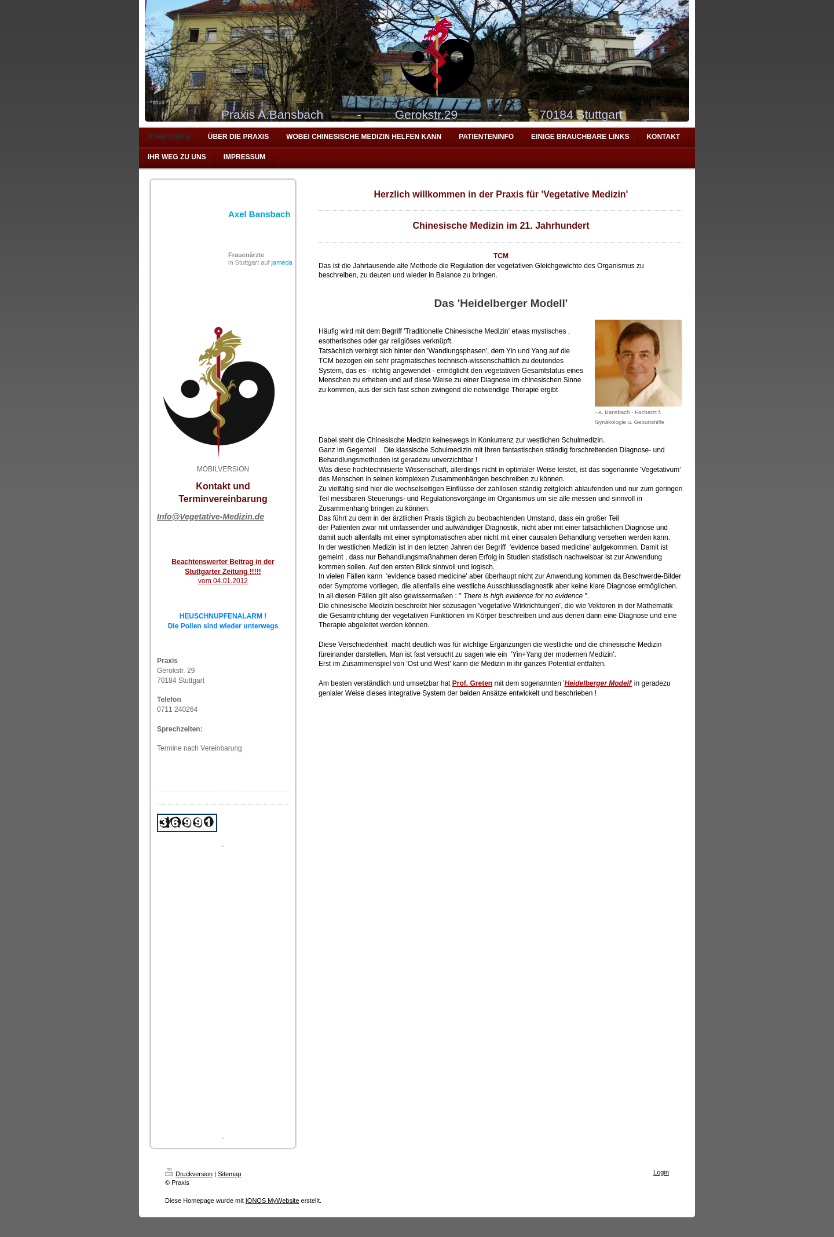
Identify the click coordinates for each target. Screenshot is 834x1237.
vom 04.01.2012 (223, 581)
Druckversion (189, 1173)
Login (661, 1172)
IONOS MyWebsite (272, 1200)
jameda (282, 262)
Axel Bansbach (259, 214)
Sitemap (229, 1173)
